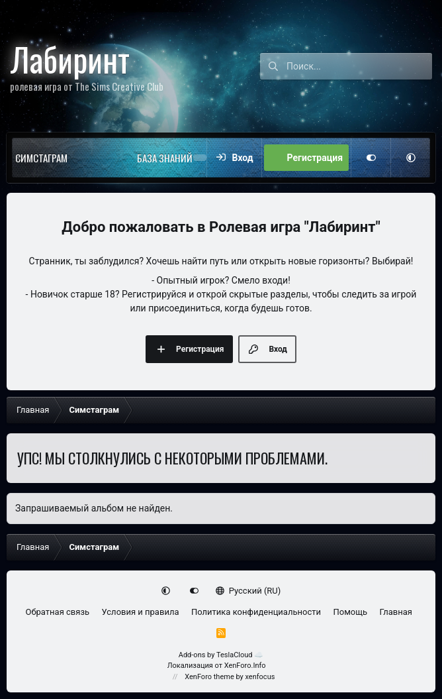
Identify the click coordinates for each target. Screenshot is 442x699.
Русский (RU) (248, 591)
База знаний (165, 157)
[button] (94, 158)
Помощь (350, 612)
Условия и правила (140, 612)
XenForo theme (209, 676)
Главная (396, 612)
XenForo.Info (245, 665)
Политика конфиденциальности (256, 612)
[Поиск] (359, 66)
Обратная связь (58, 612)
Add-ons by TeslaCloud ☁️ (221, 655)
